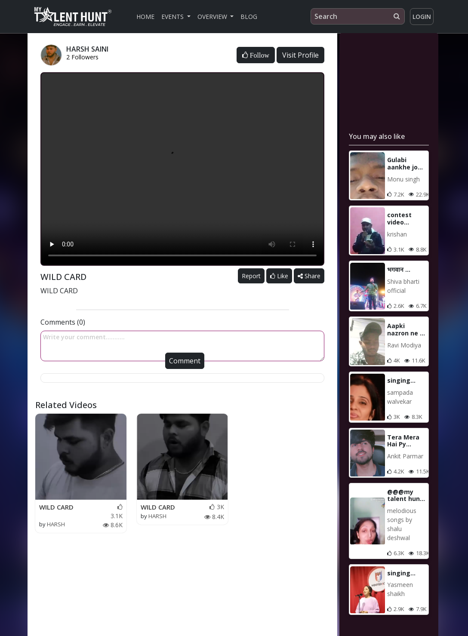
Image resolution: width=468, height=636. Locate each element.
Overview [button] (213, 16)
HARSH (56, 524)
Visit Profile (300, 55)
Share (309, 276)
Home (145, 16)
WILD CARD (56, 507)
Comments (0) (62, 322)
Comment (184, 361)
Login (422, 16)
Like (279, 276)
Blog (248, 16)
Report (251, 276)
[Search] (358, 16)
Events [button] (173, 16)
